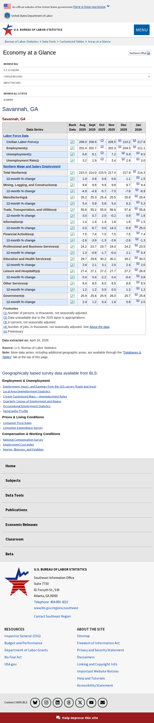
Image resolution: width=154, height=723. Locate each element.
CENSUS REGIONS (13, 76)
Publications (16, 509)
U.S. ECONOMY (11, 70)
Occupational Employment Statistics (27, 406)
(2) (5, 317)
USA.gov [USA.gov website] (10, 664)
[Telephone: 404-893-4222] (60, 602)
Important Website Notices (98, 671)
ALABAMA (8, 99)
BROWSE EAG (11, 64)
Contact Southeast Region (52, 616)
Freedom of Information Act (98, 643)
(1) (5, 313)
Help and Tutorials (91, 678)
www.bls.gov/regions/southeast (56, 608)
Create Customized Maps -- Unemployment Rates (35, 396)
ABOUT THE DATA (12, 82)
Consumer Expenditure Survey (23, 428)
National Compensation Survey (23, 440)
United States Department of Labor (28, 15)
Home (10, 465)
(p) (5, 331)
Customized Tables (72, 41)
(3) (5, 322)
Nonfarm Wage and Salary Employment (31, 166)
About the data (99, 327)
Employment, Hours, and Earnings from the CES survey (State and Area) (49, 386)
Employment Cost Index (18, 444)
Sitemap (83, 636)
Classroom (15, 539)
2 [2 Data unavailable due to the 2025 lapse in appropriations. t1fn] (102, 140)
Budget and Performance (23, 643)
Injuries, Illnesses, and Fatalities (23, 449)
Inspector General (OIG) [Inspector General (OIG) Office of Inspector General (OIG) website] (22, 636)
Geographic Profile (15, 411)
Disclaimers (86, 657)
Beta (9, 554)
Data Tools (49, 41)
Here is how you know (89, 6)
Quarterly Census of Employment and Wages (32, 401)
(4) (5, 327)
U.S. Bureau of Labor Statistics (38, 30)
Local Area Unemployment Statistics (26, 391)
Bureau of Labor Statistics (22, 41)
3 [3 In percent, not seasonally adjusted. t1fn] (37, 160)
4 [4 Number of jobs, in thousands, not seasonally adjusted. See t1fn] (25, 172)
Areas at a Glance (99, 41)
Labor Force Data (15, 135)
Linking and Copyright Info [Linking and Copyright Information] (97, 664)
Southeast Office (140, 53)
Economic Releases (22, 524)
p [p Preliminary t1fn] (120, 140)
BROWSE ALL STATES (15, 93)
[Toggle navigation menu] (142, 29)
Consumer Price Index (17, 423)
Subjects (13, 480)
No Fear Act (13, 657)
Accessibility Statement (95, 685)
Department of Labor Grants (26, 650)
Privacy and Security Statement (100, 650)
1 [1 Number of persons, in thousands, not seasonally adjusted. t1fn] (37, 142)
